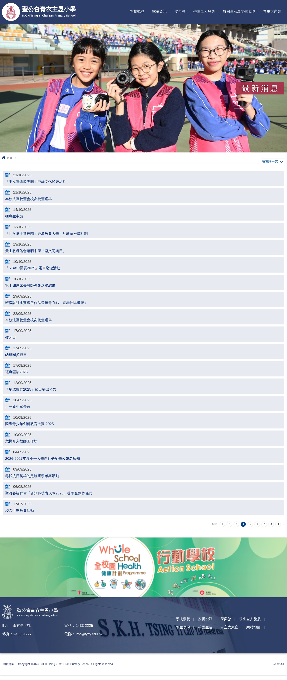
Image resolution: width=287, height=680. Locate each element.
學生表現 (183, 633)
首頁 (9, 157)
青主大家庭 (272, 11)
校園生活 (206, 633)
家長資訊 (159, 11)
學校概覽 (137, 11)
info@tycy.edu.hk (91, 639)
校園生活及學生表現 (239, 11)
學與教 (180, 11)
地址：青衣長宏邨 (17, 630)
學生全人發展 (204, 11)
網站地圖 (256, 633)
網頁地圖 (8, 668)
